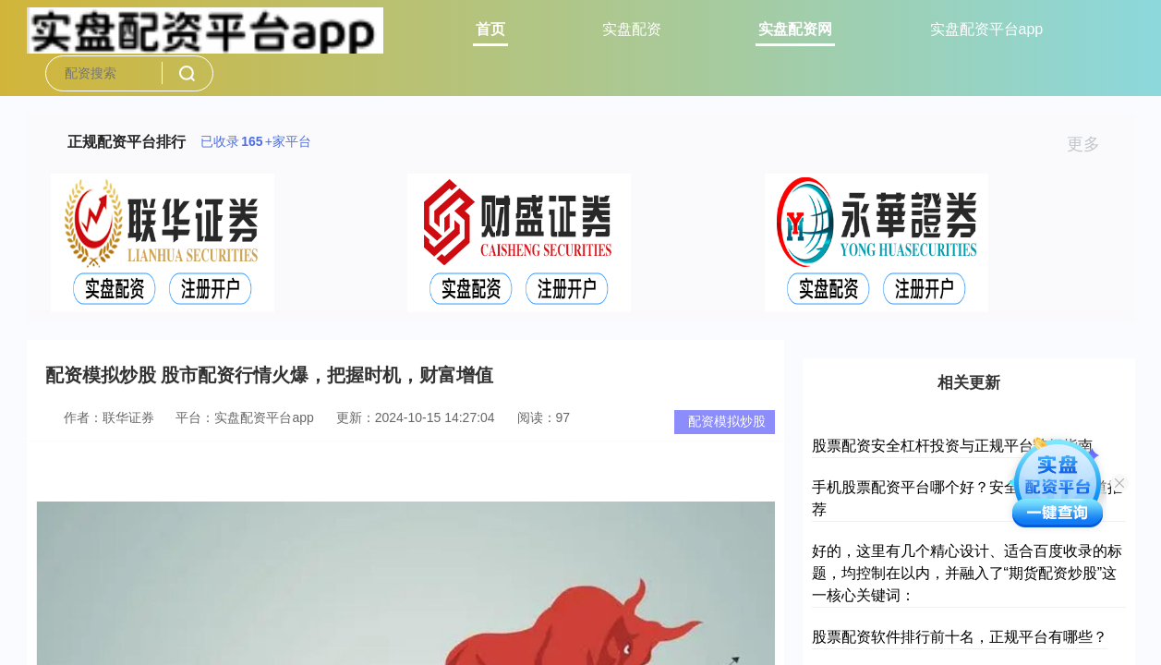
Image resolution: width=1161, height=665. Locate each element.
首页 (490, 29)
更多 (1091, 144)
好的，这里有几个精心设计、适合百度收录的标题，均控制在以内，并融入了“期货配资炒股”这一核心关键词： (967, 573)
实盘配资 (631, 29)
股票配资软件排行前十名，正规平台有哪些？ (959, 637)
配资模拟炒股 (727, 421)
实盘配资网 (795, 29)
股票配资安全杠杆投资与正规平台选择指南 (952, 445)
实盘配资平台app (987, 29)
